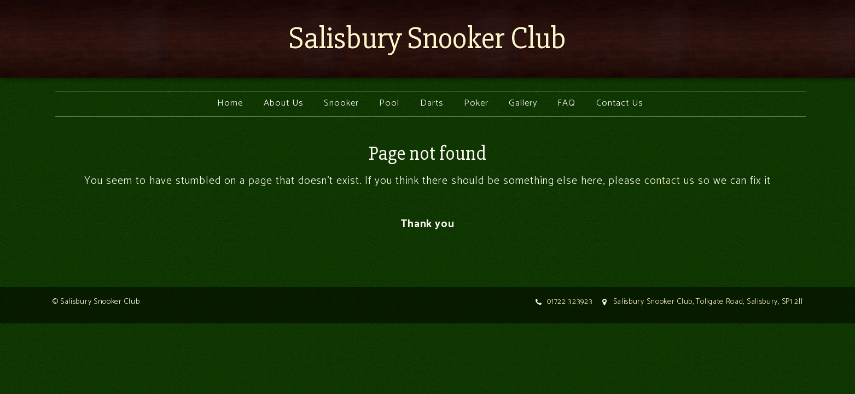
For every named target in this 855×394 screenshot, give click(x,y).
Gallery (523, 103)
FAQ (566, 103)
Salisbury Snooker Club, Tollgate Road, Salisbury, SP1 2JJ (708, 302)
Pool (389, 103)
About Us (284, 103)
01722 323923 (569, 302)
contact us (669, 181)
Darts (432, 103)
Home (230, 103)
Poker (476, 103)
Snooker (341, 103)
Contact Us (619, 103)
